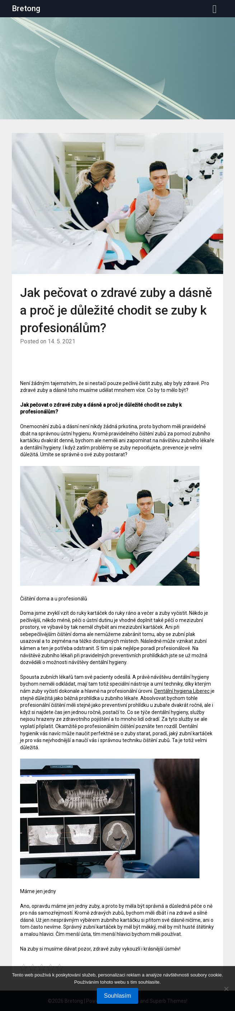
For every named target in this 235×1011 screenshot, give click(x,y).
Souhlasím (117, 996)
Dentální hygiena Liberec (182, 691)
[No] (226, 988)
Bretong (26, 8)
